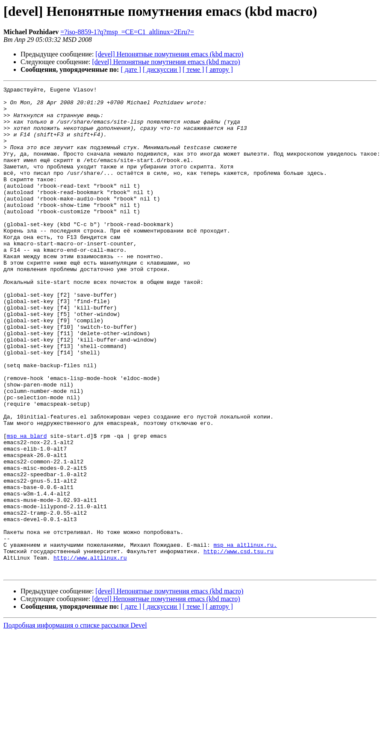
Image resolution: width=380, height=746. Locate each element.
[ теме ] (193, 69)
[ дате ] (131, 69)
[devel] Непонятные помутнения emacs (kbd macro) (169, 54)
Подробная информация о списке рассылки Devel (75, 722)
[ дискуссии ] (162, 69)
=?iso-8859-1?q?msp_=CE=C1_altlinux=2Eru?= (127, 31)
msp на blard (27, 506)
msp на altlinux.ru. (245, 637)
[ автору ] (219, 69)
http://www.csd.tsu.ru (238, 645)
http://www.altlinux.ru (90, 652)
